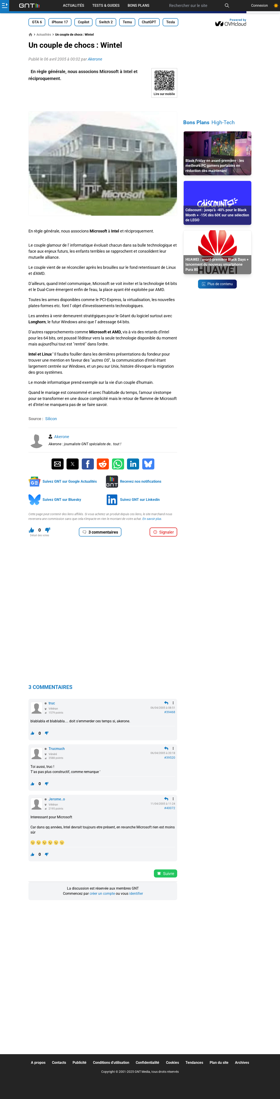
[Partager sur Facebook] (88, 464)
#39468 (169, 712)
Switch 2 (106, 22)
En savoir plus (151, 519)
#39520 (169, 757)
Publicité (79, 1062)
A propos (38, 1062)
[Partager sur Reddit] (103, 464)
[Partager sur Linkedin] (133, 464)
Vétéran (53, 708)
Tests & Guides (106, 5)
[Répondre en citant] (166, 703)
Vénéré (53, 754)
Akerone (61, 436)
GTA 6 (37, 22)
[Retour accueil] (29, 6)
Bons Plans (138, 5)
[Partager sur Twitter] (73, 464)
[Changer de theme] (276, 5)
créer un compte (102, 893)
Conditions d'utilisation (111, 1062)
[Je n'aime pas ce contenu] (48, 530)
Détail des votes (39, 535)
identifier (136, 893)
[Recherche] (227, 6)
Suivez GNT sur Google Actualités (70, 481)
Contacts (59, 1062)
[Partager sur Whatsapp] (118, 464)
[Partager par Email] (58, 464)
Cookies (172, 1062)
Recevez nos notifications (140, 481)
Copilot (83, 22)
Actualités (73, 5)
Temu (127, 22)
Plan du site (219, 1062)
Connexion (259, 5)
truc (52, 703)
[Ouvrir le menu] (4, 5)
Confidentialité (147, 1062)
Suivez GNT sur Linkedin (140, 499)
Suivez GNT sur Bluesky (62, 499)
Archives (242, 1062)
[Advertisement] (102, 104)
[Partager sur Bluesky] (148, 464)
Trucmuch (57, 749)
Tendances (194, 1062)
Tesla (170, 22)
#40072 (169, 808)
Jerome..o (57, 799)
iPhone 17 (60, 22)
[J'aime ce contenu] (31, 530)
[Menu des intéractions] (173, 703)
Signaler (163, 532)
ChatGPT (149, 22)
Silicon (51, 418)
